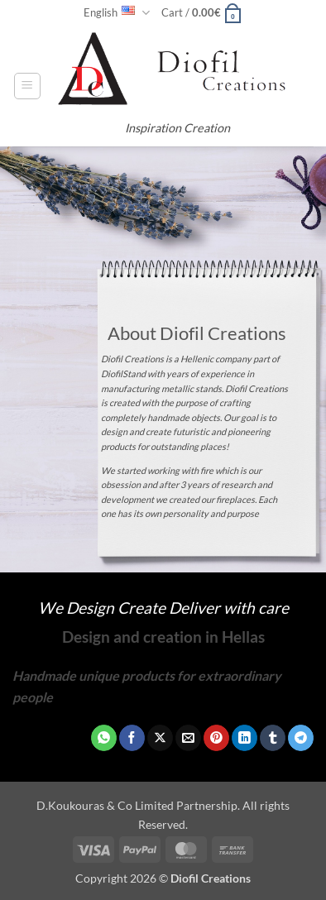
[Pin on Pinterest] (216, 738)
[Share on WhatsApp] (104, 738)
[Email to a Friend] (188, 738)
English (117, 13)
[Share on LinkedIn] (244, 738)
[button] (201, 12)
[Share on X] (160, 738)
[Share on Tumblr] (272, 738)
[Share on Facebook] (132, 738)
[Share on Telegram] (301, 738)
